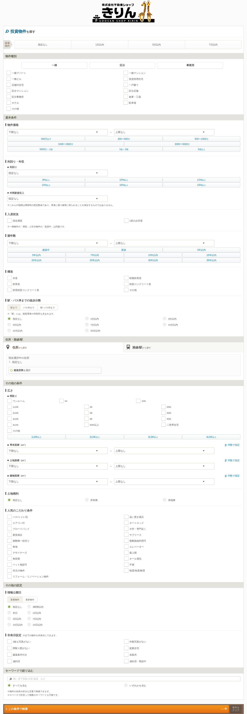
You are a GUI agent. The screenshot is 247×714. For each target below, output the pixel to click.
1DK (143, 401)
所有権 (94, 500)
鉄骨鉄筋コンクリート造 (26, 290)
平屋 (131, 564)
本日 (15, 613)
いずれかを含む (137, 685)
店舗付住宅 (18, 85)
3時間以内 (38, 607)
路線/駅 (141, 347)
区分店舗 (133, 91)
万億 (46, 149)
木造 (15, 278)
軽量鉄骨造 (135, 278)
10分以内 (173, 325)
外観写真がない (137, 642)
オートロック (136, 523)
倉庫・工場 (135, 97)
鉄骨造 (16, 284)
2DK (169, 407)
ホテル (15, 103)
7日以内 (213, 44)
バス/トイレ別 (20, 517)
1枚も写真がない (22, 642)
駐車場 (132, 103)
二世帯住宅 (173, 425)
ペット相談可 (20, 564)
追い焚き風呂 (136, 517)
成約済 (16, 661)
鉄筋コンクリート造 (140, 284)
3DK (169, 413)
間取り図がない (21, 648)
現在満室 (17, 221)
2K (91, 407)
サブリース (135, 535)
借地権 (171, 500)
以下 (46, 139)
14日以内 (37, 625)
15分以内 (18, 331)
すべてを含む (20, 685)
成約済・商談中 (137, 661)
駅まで (14, 307)
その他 (15, 109)
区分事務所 (18, 97)
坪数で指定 (234, 445)
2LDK (16, 413)
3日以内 (156, 44)
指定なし (43, 44)
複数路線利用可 (137, 541)
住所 (19, 347)
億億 (123, 149)
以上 (46, 179)
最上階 (133, 553)
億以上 (201, 149)
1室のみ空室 (136, 221)
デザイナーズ (20, 553)
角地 (15, 547)
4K (91, 419)
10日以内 (18, 625)
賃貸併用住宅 (136, 79)
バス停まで (28, 307)
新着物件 (15, 599)
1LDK (16, 407)
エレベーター (136, 547)
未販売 (133, 655)
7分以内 (94, 325)
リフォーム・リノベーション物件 (31, 576)
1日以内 (99, 44)
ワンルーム (19, 401)
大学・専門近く (137, 529)
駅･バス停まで (47, 307)
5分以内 (17, 325)
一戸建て (133, 85)
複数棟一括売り (21, 541)
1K (66, 401)
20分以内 (95, 331)
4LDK (16, 425)
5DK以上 (94, 425)
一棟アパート (19, 73)
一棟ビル (16, 79)
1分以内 (94, 319)
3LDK (16, 419)
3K (91, 413)
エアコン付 (19, 523)
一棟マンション (137, 73)
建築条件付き (20, 655)
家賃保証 (17, 535)
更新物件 (29, 599)
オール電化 (135, 559)
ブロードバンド (21, 529)
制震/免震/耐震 (137, 570)
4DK (169, 419)
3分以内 (172, 319)
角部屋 (16, 559)
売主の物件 (19, 570)
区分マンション (20, 91)
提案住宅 (134, 648)
